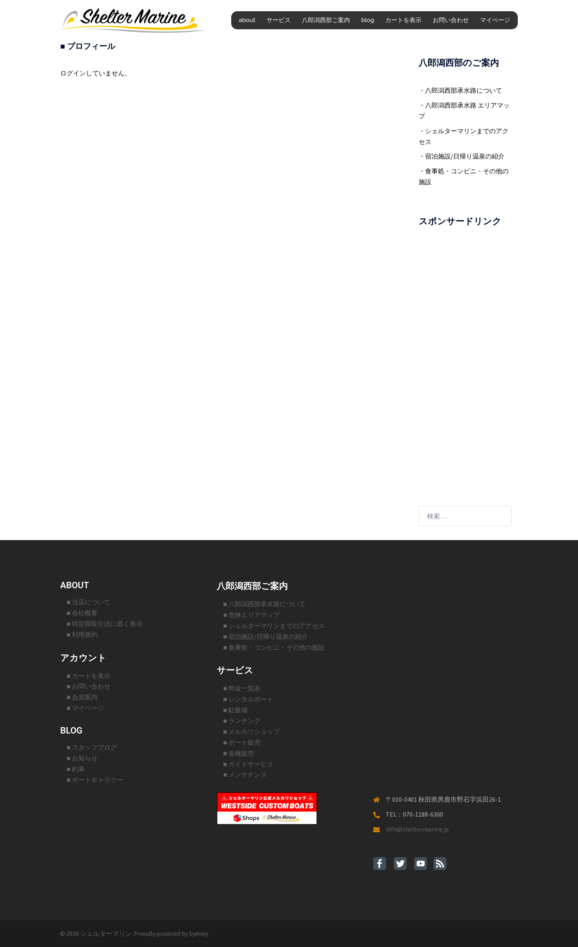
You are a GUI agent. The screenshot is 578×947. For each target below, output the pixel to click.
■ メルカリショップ (251, 732)
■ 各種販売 (238, 753)
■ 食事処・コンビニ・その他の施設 (274, 647)
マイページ (495, 20)
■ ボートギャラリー (95, 780)
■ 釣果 (76, 769)
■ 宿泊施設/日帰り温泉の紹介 (265, 636)
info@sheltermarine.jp (417, 829)
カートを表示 (403, 20)
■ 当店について (88, 602)
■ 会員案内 (82, 697)
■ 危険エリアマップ (251, 615)
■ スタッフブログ (92, 747)
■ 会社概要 (82, 613)
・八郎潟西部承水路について (460, 90)
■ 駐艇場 (235, 710)
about (247, 20)
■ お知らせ (82, 758)
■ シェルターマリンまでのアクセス (274, 626)
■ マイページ (85, 708)
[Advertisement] (465, 357)
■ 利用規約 (82, 634)
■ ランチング (242, 721)
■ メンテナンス (245, 774)
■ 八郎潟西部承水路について (264, 604)
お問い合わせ (451, 20)
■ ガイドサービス (248, 764)
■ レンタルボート (248, 699)
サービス (279, 20)
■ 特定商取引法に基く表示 (104, 624)
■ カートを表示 (88, 676)
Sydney (198, 933)
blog (367, 20)
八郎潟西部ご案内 (326, 20)
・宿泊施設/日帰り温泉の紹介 (462, 156)
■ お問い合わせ (88, 686)
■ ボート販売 (242, 742)
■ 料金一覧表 (242, 688)
